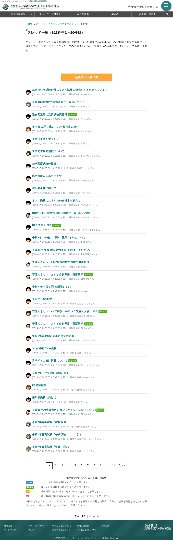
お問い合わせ (83, 526)
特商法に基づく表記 (61, 526)
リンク (31, 530)
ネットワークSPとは (50, 14)
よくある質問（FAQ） (87, 530)
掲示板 (115, 14)
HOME (29, 24)
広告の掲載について (61, 530)
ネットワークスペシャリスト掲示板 (55, 24)
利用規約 (8, 526)
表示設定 (105, 526)
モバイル (94, 516)
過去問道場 (83, 14)
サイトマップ (10, 530)
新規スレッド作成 (86, 77)
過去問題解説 (18, 14)
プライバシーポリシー (38, 526)
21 (113, 465)
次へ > (121, 465)
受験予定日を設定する (144, 6)
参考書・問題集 (147, 14)
